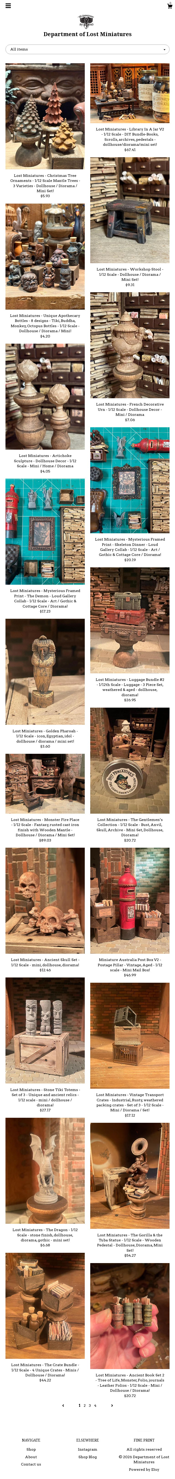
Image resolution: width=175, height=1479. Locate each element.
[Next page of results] (112, 1405)
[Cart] (169, 6)
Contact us (31, 1464)
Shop (31, 1449)
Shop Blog (87, 1457)
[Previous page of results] (63, 1405)
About (31, 1457)
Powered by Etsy (144, 1469)
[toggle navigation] (8, 5)
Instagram (87, 1449)
